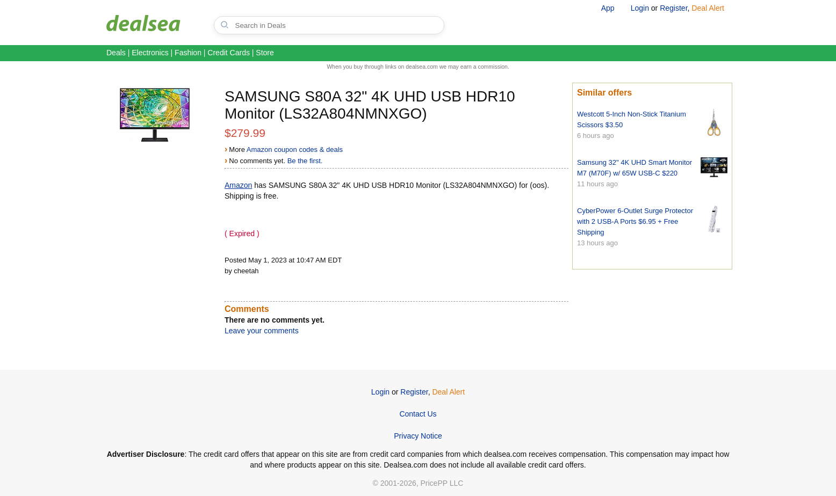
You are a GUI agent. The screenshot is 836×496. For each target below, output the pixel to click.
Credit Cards (228, 52)
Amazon (238, 185)
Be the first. (305, 161)
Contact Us (417, 414)
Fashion (188, 52)
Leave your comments (262, 330)
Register (673, 8)
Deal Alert (707, 8)
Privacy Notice (418, 436)
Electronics (150, 52)
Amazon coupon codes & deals (295, 149)
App (608, 8)
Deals (116, 52)
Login (640, 8)
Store (264, 52)
